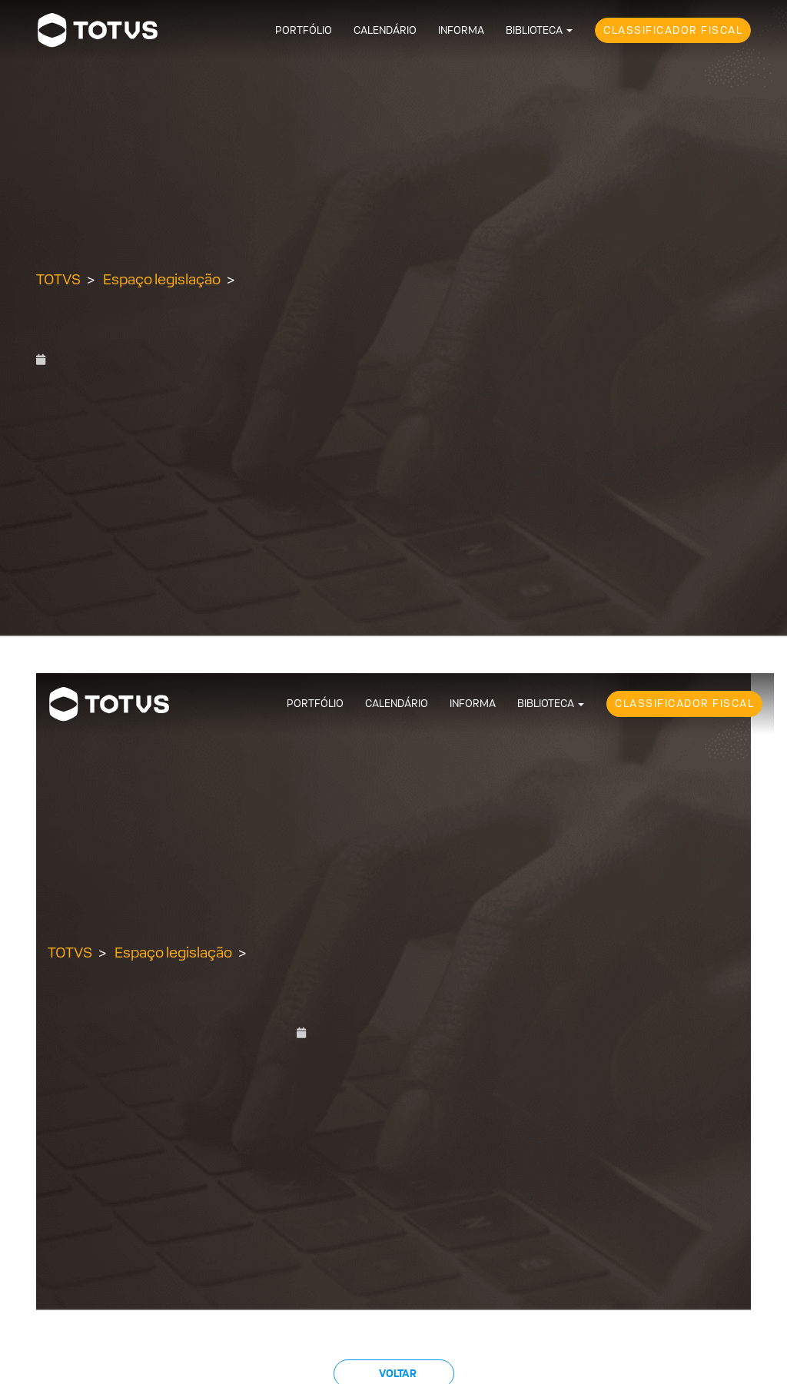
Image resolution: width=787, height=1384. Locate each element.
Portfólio (303, 30)
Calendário (385, 30)
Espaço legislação (162, 279)
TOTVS (58, 279)
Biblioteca (534, 30)
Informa (461, 30)
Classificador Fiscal (672, 30)
